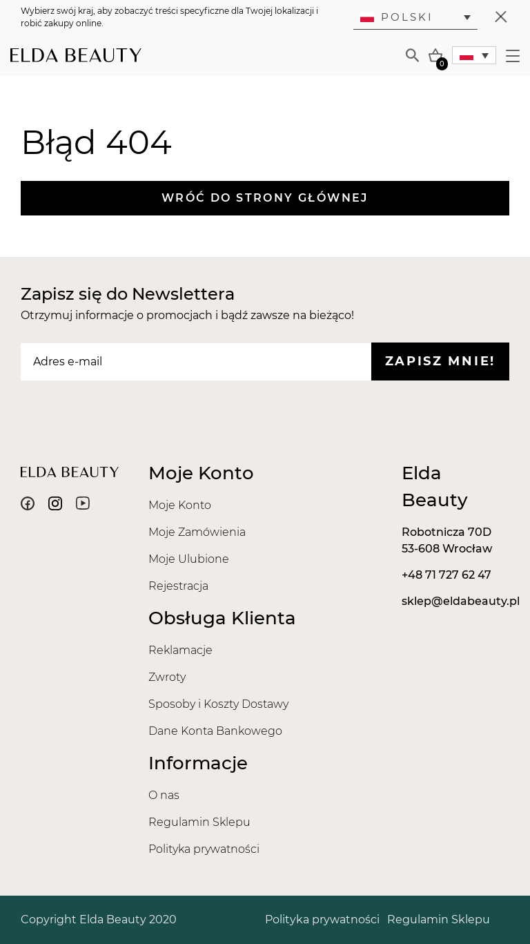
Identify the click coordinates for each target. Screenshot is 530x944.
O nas (163, 795)
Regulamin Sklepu (199, 822)
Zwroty (167, 677)
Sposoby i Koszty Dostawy (218, 704)
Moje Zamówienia (197, 532)
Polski (396, 16)
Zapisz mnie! (440, 361)
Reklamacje (180, 650)
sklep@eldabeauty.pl (461, 601)
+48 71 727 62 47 (446, 574)
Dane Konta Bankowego (215, 731)
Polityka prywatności (203, 849)
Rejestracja (178, 586)
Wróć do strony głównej (265, 197)
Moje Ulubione (188, 559)
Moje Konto (179, 505)
